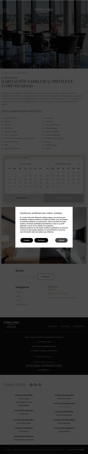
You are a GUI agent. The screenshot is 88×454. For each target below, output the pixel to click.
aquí (30, 230)
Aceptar (27, 240)
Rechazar (41, 240)
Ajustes (61, 240)
